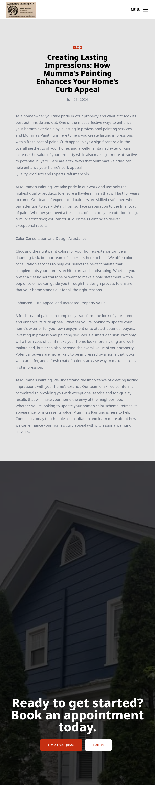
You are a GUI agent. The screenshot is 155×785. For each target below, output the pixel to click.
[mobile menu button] (145, 9)
